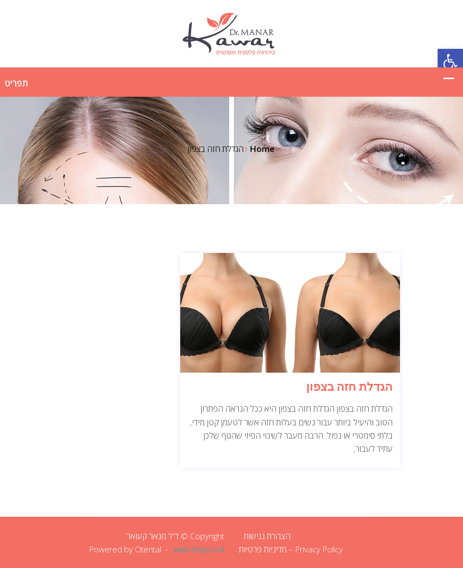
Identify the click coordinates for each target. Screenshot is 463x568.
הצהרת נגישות (267, 536)
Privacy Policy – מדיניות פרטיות (291, 549)
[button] (450, 61)
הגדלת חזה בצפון (349, 387)
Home (262, 148)
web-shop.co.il (198, 549)
